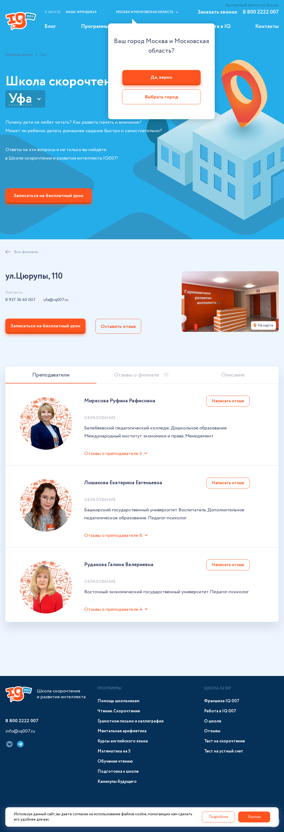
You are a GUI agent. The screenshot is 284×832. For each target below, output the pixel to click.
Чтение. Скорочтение (119, 711)
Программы (95, 26)
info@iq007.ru (20, 732)
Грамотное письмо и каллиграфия (131, 721)
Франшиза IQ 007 (221, 701)
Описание (233, 376)
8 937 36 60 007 (20, 300)
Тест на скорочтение (224, 741)
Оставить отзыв (119, 327)
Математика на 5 (114, 752)
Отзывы (212, 731)
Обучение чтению (115, 761)
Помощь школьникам (118, 701)
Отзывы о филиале (142, 376)
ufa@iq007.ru (55, 300)
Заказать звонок (217, 12)
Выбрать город (161, 97)
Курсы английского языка (123, 741)
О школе (52, 12)
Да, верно (161, 77)
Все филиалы (26, 253)
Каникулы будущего (117, 782)
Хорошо (254, 817)
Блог (50, 26)
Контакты (267, 26)
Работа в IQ (216, 26)
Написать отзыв (228, 402)
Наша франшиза (81, 12)
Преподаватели (51, 376)
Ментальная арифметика (122, 731)
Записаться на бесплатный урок (49, 196)
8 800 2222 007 (261, 12)
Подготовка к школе (118, 771)
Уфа (20, 99)
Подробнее (218, 817)
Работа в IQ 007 (220, 711)
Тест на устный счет (223, 752)
